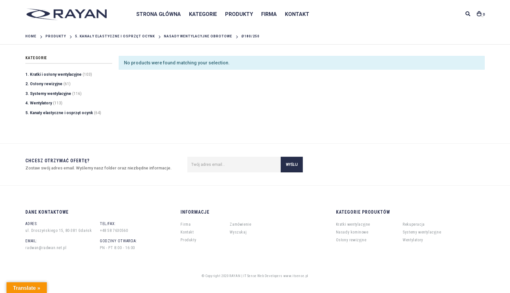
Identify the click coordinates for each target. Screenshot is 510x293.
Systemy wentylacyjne (422, 232)
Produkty (239, 14)
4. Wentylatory (38, 103)
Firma (269, 14)
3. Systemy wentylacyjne (48, 93)
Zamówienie (240, 224)
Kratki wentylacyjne (353, 224)
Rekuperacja (414, 224)
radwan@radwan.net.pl (45, 248)
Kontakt (297, 14)
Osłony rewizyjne (351, 240)
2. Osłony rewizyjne (43, 84)
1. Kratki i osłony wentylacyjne (53, 74)
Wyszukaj (238, 232)
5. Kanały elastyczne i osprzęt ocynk (59, 113)
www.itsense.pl (295, 276)
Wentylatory (413, 240)
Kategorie (203, 14)
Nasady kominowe (352, 232)
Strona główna (158, 14)
